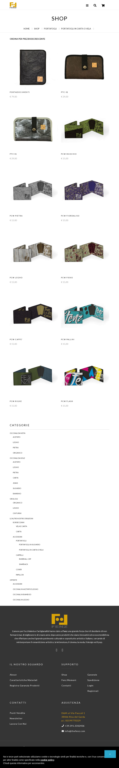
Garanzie (92, 674)
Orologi (14, 499)
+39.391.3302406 (73, 725)
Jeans (15, 483)
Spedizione (93, 680)
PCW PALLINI (68, 339)
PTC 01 (64, 92)
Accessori (17, 537)
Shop (37, 28)
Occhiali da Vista (17, 433)
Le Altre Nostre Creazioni (21, 518)
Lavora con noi (18, 723)
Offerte (13, 580)
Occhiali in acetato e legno (25, 589)
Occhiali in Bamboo (22, 594)
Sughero (17, 488)
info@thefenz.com (73, 731)
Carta (15, 478)
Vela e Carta (21, 526)
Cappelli (19, 555)
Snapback (23, 564)
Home (27, 28)
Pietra (15, 448)
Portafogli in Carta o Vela (76, 28)
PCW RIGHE (16, 401)
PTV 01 (13, 154)
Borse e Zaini (18, 522)
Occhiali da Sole (17, 458)
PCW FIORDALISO (70, 216)
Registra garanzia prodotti (25, 685)
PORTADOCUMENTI (20, 92)
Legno (16, 442)
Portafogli (50, 28)
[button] (110, 754)
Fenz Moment (69, 680)
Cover (19, 569)
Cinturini (17, 513)
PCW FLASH (67, 401)
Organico (17, 453)
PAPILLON (20, 575)
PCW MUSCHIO (69, 154)
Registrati (93, 691)
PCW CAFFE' (16, 339)
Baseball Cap (25, 559)
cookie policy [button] (47, 760)
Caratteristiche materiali (23, 680)
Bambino (17, 494)
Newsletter (16, 718)
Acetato (16, 437)
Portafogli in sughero (29, 545)
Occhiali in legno (21, 600)
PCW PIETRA (16, 216)
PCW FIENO (67, 278)
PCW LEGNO (16, 278)
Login (90, 685)
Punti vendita (17, 713)
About (13, 674)
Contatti (66, 685)
